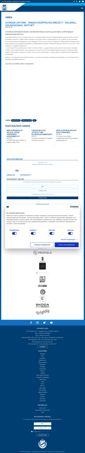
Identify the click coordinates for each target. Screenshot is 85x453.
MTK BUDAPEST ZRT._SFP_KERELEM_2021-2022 (42, 339)
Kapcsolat (42, 401)
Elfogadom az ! (43, 194)
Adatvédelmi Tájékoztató (42, 410)
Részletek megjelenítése (68, 239)
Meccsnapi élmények (42, 375)
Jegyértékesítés (42, 392)
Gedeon (42, 371)
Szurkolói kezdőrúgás (42, 377)
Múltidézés (42, 364)
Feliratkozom (42, 198)
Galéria (43, 373)
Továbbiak (42, 346)
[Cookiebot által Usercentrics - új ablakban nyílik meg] (71, 207)
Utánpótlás (42, 388)
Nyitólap (42, 354)
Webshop (42, 394)
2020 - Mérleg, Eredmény (42, 335)
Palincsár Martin (26, 120)
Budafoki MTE (16, 120)
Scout (42, 384)
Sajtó (42, 381)
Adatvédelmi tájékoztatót (46, 194)
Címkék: (8, 120)
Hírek (42, 356)
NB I (34, 120)
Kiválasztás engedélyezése (42, 244)
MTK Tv (42, 386)
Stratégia (42, 366)
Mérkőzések (42, 360)
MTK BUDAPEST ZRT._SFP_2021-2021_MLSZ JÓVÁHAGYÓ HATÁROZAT (42, 337)
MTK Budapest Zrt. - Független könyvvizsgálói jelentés (42, 331)
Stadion (42, 396)
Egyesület (42, 398)
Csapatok (42, 358)
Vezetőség (42, 369)
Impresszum (42, 408)
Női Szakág (42, 390)
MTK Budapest (42, 362)
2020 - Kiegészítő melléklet (42, 333)
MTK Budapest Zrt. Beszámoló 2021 (42, 342)
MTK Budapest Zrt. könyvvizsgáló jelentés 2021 (42, 344)
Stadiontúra (42, 379)
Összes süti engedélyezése (67, 244)
